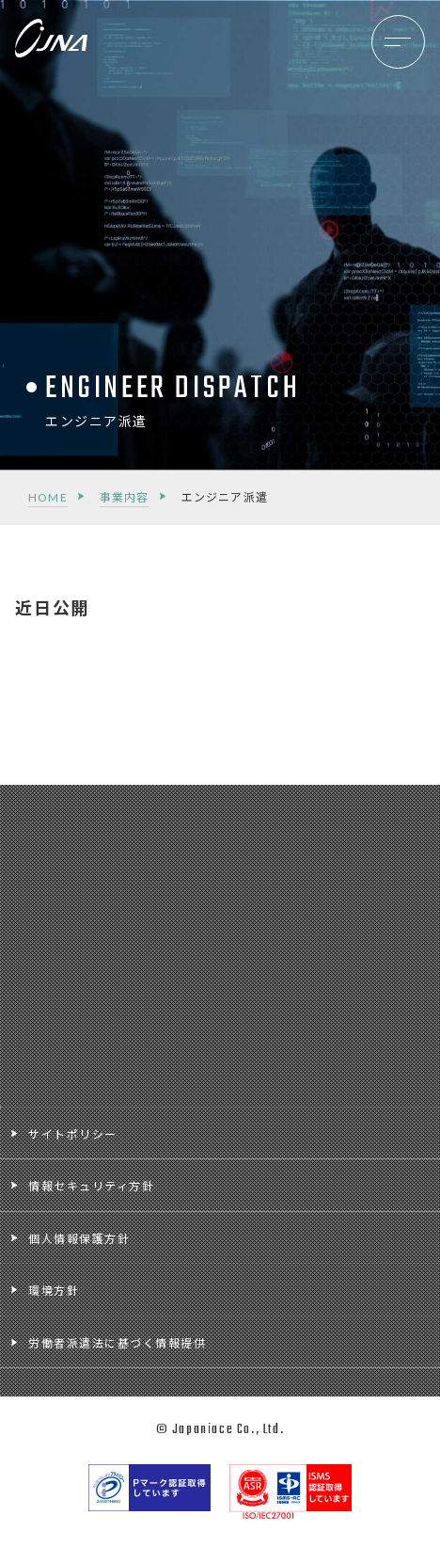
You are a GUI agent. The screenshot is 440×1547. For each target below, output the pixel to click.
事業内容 (124, 497)
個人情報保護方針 (79, 1239)
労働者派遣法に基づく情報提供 (117, 1343)
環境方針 (53, 1291)
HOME (48, 497)
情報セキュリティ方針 (91, 1186)
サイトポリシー (73, 1134)
